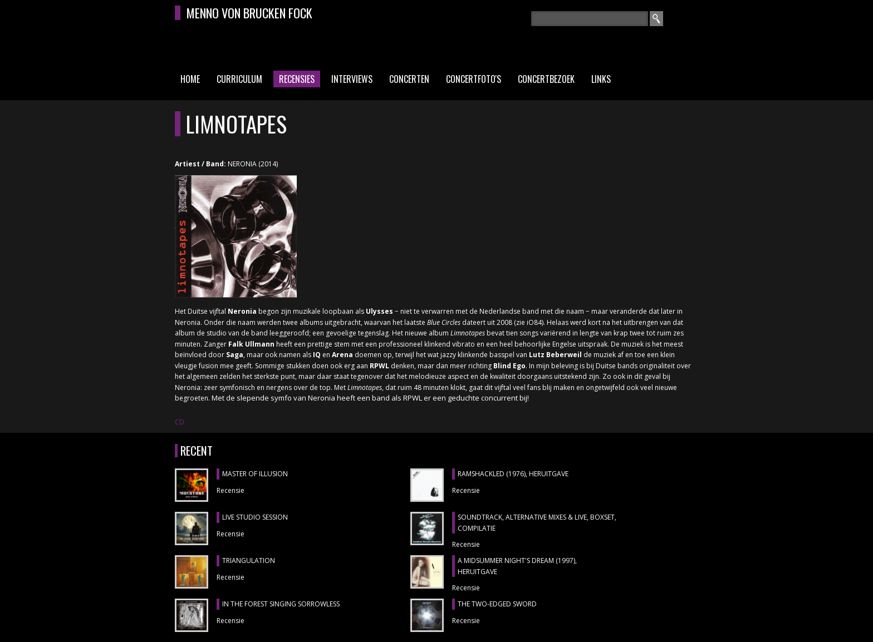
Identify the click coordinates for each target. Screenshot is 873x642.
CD (179, 422)
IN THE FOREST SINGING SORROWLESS (281, 604)
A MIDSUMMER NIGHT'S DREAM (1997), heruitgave (517, 566)
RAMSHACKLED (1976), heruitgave (513, 473)
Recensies (297, 79)
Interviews (351, 79)
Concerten (409, 79)
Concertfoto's (473, 79)
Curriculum (239, 79)
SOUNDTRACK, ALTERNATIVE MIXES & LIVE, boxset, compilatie (537, 522)
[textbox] (589, 18)
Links (601, 79)
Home (190, 79)
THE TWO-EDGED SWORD (497, 604)
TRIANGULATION (248, 560)
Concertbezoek (546, 79)
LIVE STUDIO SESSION (255, 517)
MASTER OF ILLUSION (255, 473)
